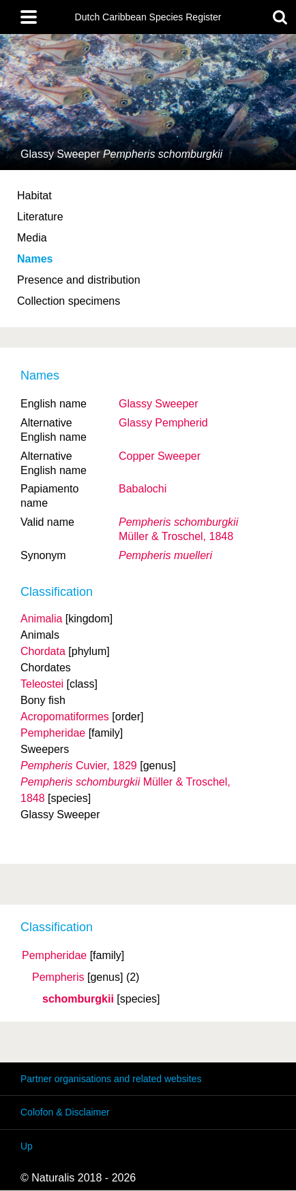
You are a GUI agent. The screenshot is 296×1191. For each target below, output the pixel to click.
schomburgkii (78, 999)
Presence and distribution (78, 280)
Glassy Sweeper (158, 403)
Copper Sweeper (160, 456)
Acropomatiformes (64, 716)
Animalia (41, 618)
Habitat (34, 195)
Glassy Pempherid (163, 423)
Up (26, 1146)
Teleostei (41, 684)
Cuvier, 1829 (78, 765)
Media (32, 238)
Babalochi (142, 488)
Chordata (42, 651)
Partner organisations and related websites (110, 1078)
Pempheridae (54, 955)
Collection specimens (68, 301)
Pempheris (58, 977)
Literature (40, 216)
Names (35, 259)
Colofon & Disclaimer (65, 1112)
